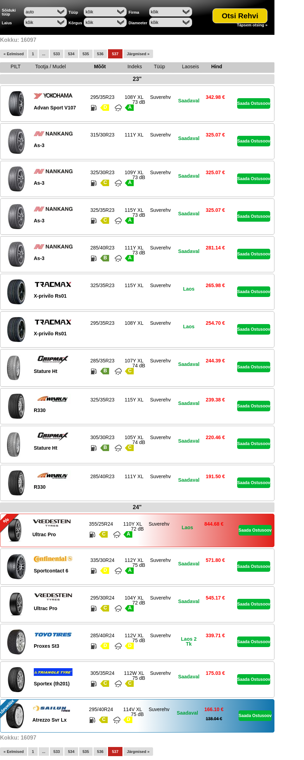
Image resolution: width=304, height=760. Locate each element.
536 (100, 54)
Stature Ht (45, 371)
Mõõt (100, 66)
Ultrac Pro (44, 534)
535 (86, 54)
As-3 (39, 145)
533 (56, 54)
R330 (39, 410)
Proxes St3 (46, 646)
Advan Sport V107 (55, 107)
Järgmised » (138, 54)
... (43, 54)
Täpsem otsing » (252, 25)
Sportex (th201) (52, 683)
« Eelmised (14, 54)
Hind (216, 66)
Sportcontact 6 (51, 571)
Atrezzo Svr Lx (49, 720)
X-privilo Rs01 (50, 296)
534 (71, 54)
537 (115, 54)
